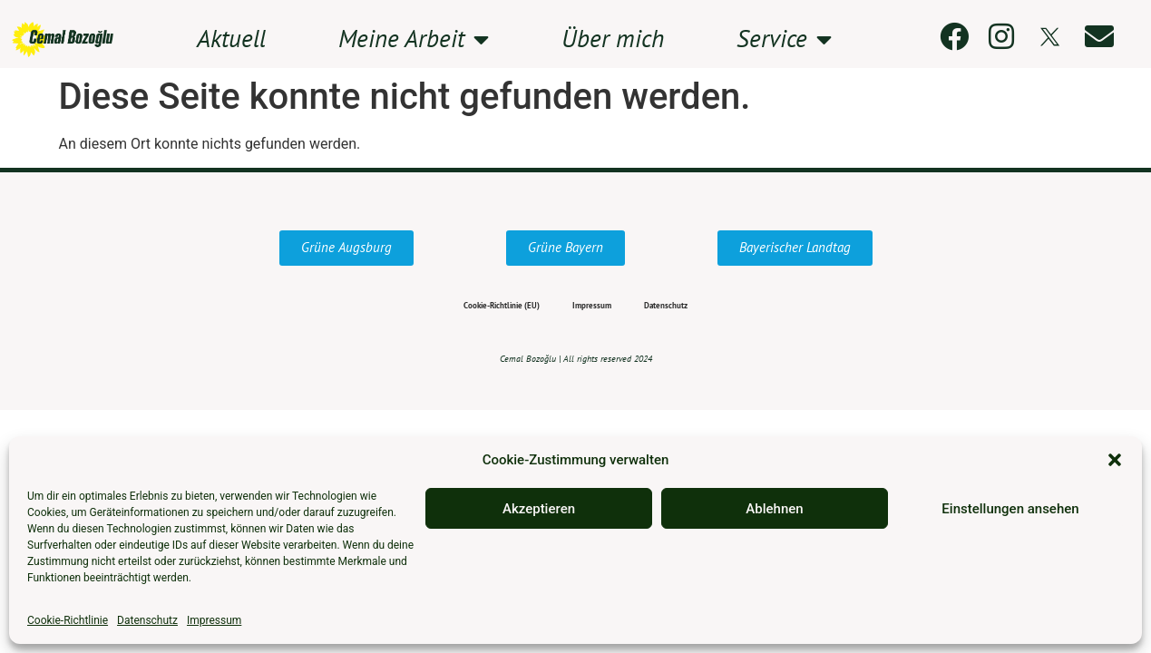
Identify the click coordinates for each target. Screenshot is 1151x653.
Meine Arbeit (413, 39)
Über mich (612, 39)
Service (784, 39)
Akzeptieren (538, 509)
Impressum (214, 620)
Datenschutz (147, 620)
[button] (1115, 460)
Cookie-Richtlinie (67, 620)
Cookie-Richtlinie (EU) (465, 306)
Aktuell (231, 39)
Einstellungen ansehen (1009, 509)
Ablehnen (774, 509)
